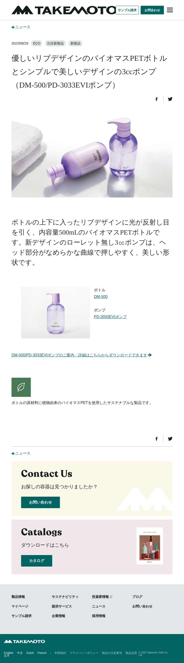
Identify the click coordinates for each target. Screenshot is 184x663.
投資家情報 (100, 597)
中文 (20, 653)
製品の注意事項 (112, 653)
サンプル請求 (127, 10)
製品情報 (18, 597)
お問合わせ (152, 10)
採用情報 (98, 616)
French (42, 653)
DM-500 (101, 297)
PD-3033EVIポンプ (110, 317)
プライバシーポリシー (84, 653)
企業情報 (58, 616)
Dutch (30, 653)
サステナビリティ (65, 597)
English (8, 653)
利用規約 (60, 653)
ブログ (137, 597)
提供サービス (62, 606)
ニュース (22, 27)
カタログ (36, 561)
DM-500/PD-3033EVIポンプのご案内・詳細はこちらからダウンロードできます (82, 355)
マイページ (20, 606)
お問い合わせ (40, 502)
